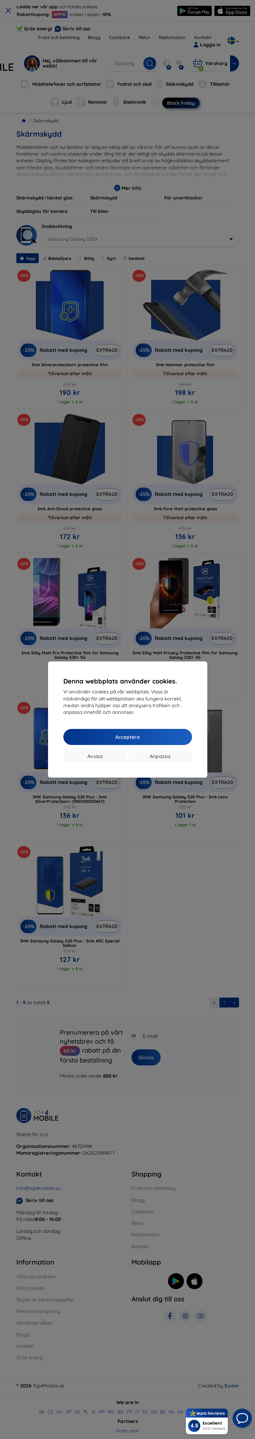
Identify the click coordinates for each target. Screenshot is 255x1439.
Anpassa (160, 756)
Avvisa (95, 756)
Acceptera (127, 737)
